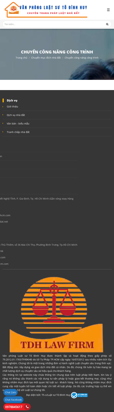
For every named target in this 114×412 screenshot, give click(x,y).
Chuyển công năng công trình (81, 57)
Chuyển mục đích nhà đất (46, 57)
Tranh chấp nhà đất (18, 132)
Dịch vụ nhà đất (16, 115)
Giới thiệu (12, 106)
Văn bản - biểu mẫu (18, 123)
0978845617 (13, 407)
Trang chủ (21, 57)
